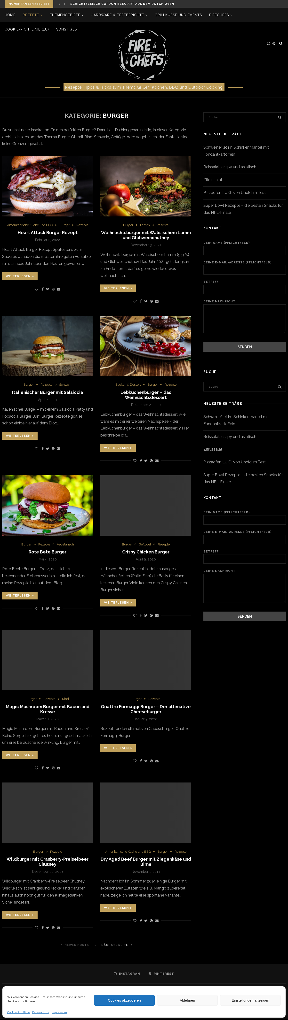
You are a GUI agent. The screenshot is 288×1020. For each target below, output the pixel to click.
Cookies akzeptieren (124, 1000)
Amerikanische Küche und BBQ (30, 225)
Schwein (65, 385)
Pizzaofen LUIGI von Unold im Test (234, 192)
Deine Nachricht (244, 304)
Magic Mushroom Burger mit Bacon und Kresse (47, 709)
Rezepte (31, 15)
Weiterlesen (20, 276)
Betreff (244, 287)
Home (10, 15)
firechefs (219, 15)
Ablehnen (187, 1000)
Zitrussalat (212, 179)
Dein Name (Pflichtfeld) (244, 248)
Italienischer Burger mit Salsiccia (47, 392)
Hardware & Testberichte (117, 15)
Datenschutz (40, 1012)
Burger (64, 225)
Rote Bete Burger (47, 552)
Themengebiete (65, 15)
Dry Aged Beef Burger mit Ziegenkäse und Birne (146, 862)
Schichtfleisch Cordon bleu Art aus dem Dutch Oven (122, 4)
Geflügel (145, 544)
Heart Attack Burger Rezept (47, 232)
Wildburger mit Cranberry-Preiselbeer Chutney (47, 862)
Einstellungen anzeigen (250, 1000)
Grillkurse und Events (178, 15)
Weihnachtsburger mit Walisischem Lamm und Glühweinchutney (145, 235)
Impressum (59, 1012)
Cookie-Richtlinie (18, 1012)
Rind (65, 699)
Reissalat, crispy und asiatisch (229, 167)
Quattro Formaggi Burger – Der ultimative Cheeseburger (146, 709)
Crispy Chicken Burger (146, 552)
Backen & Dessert (128, 385)
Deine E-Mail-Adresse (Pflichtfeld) (244, 268)
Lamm (145, 225)
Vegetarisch (65, 544)
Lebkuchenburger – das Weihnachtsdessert (146, 395)
